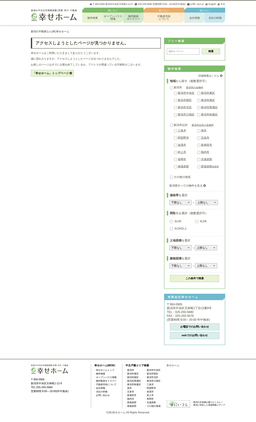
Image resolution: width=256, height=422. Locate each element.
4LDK (201, 221)
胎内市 (205, 152)
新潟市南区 (208, 100)
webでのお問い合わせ (195, 335)
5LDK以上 (178, 228)
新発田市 (206, 145)
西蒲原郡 (210, 166)
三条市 (182, 130)
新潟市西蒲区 (209, 107)
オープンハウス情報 (106, 377)
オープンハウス (113, 17)
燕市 (204, 130)
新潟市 (176, 87)
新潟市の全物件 (194, 87)
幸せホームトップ (105, 370)
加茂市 (182, 145)
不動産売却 (164, 17)
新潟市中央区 (186, 93)
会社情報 (194, 18)
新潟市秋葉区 (209, 114)
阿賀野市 (183, 137)
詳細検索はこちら (208, 75)
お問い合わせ (103, 395)
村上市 (182, 152)
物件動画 (133, 17)
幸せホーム (172, 365)
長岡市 (182, 159)
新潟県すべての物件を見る (186, 185)
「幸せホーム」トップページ (51, 73)
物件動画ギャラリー (106, 381)
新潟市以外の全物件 (203, 125)
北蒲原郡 (206, 159)
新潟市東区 (208, 93)
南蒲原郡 (183, 166)
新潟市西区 (185, 100)
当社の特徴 (215, 18)
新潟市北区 (185, 107)
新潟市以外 (179, 125)
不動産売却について (106, 384)
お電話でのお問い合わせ (194, 326)
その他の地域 (180, 177)
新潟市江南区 (186, 114)
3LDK (175, 221)
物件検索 (92, 18)
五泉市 (205, 137)
